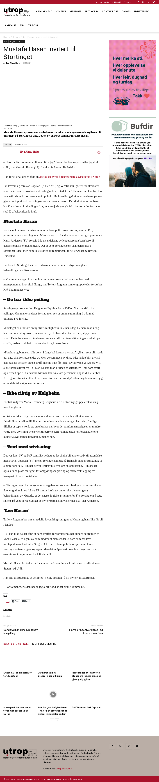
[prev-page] (52, 720)
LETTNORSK (91, 11)
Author (8, 144)
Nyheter (14, 37)
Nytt (23, 37)
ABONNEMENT (44, 11)
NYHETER (61, 11)
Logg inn (98, 2)
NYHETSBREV (141, 11)
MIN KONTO (116, 2)
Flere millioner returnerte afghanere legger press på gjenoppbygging (86, 676)
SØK (22, 25)
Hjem (5, 37)
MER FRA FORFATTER (44, 643)
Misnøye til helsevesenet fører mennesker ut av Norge (17, 710)
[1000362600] (132, 185)
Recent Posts (21, 144)
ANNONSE (10, 25)
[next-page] (57, 720)
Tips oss (127, 2)
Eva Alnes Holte (13, 63)
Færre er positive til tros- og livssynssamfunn (86, 631)
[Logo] (17, 11)
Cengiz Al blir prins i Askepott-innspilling (21, 631)
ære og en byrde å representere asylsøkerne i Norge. (70, 176)
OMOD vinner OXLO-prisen (86, 707)
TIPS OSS (33, 25)
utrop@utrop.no (64, 768)
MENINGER (75, 11)
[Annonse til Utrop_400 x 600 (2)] (132, 109)
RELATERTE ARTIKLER (16, 643)
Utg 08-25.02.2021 (17, 41)
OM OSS (126, 11)
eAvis (106, 2)
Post (7, 601)
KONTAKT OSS (110, 11)
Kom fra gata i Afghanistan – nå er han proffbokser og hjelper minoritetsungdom (52, 710)
